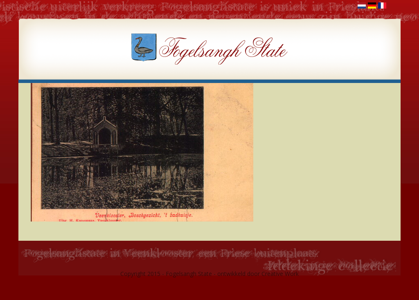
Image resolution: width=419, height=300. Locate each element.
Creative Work (280, 274)
